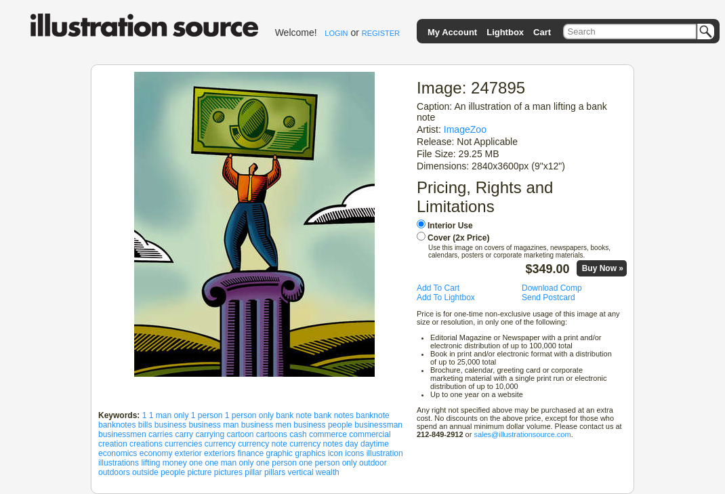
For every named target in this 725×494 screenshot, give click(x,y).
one (196, 463)
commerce (328, 434)
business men (266, 425)
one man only (229, 463)
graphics (310, 453)
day (351, 444)
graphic (279, 453)
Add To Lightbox (446, 297)
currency (220, 444)
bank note (294, 415)
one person (276, 463)
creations (146, 444)
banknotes (117, 425)
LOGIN (336, 33)
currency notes (316, 444)
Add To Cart (438, 288)
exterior (188, 453)
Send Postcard (548, 297)
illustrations (118, 463)
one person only (327, 463)
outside (145, 472)
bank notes (334, 415)
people (173, 472)
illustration (385, 453)
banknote (372, 415)
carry (184, 434)
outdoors (114, 472)
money (175, 463)
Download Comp (552, 288)
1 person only (249, 415)
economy (156, 453)
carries (160, 434)
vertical (301, 472)
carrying (209, 434)
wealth (327, 472)
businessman (378, 425)
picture (199, 472)
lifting (150, 463)
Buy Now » (602, 268)
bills (145, 425)
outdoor (373, 463)
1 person (207, 415)
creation (112, 444)
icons (354, 453)
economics (117, 453)
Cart (542, 32)
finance (250, 453)
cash (297, 434)
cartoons (271, 434)
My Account (452, 32)
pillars (274, 472)
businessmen (122, 434)
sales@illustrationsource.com (522, 434)
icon (335, 453)
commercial (369, 434)
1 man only (169, 415)
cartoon (239, 434)
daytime (374, 444)
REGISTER (381, 33)
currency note (262, 444)
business (170, 425)
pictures (228, 472)
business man (213, 425)
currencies (183, 444)
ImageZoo (465, 129)
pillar (253, 472)
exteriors (219, 453)
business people (322, 425)
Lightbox (505, 32)
